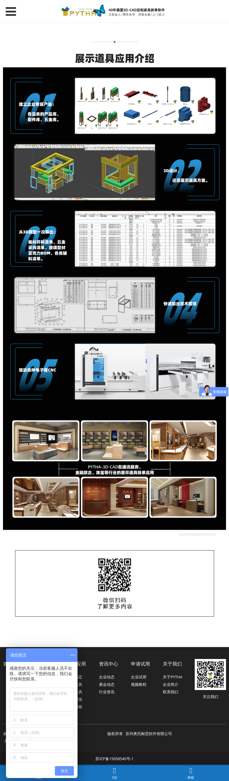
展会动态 (106, 684)
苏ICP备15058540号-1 (114, 758)
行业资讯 (106, 691)
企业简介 (170, 684)
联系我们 (170, 691)
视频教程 (138, 684)
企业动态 (106, 677)
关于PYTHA (172, 677)
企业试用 (138, 677)
